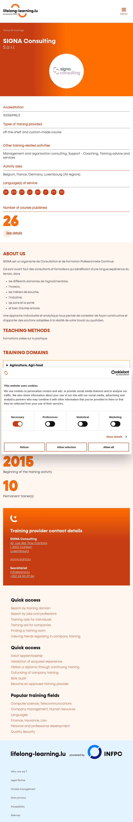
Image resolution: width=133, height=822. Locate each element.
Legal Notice (18, 780)
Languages (19, 715)
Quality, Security (23, 731)
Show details (114, 436)
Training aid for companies (31, 625)
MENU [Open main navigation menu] (123, 14)
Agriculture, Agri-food (26, 365)
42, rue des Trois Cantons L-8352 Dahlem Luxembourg (28, 547)
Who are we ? (19, 771)
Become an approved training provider (40, 684)
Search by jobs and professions (34, 614)
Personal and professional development (40, 726)
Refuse (24, 447)
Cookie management (23, 789)
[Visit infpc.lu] (66, 758)
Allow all (108, 447)
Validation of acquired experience (36, 661)
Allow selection (66, 447)
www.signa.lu (20, 559)
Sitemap (15, 815)
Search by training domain (30, 608)
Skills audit (18, 678)
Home (6, 30)
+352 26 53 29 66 (22, 576)
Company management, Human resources (43, 709)
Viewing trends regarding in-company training (45, 636)
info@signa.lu (20, 572)
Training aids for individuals (31, 619)
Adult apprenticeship (27, 656)
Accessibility (18, 807)
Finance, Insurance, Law (29, 720)
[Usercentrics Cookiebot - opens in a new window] (114, 372)
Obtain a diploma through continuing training (45, 667)
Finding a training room (28, 630)
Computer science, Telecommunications (41, 703)
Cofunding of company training (35, 672)
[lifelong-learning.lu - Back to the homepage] (20, 11)
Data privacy (18, 798)
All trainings (17, 30)
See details (14, 233)
